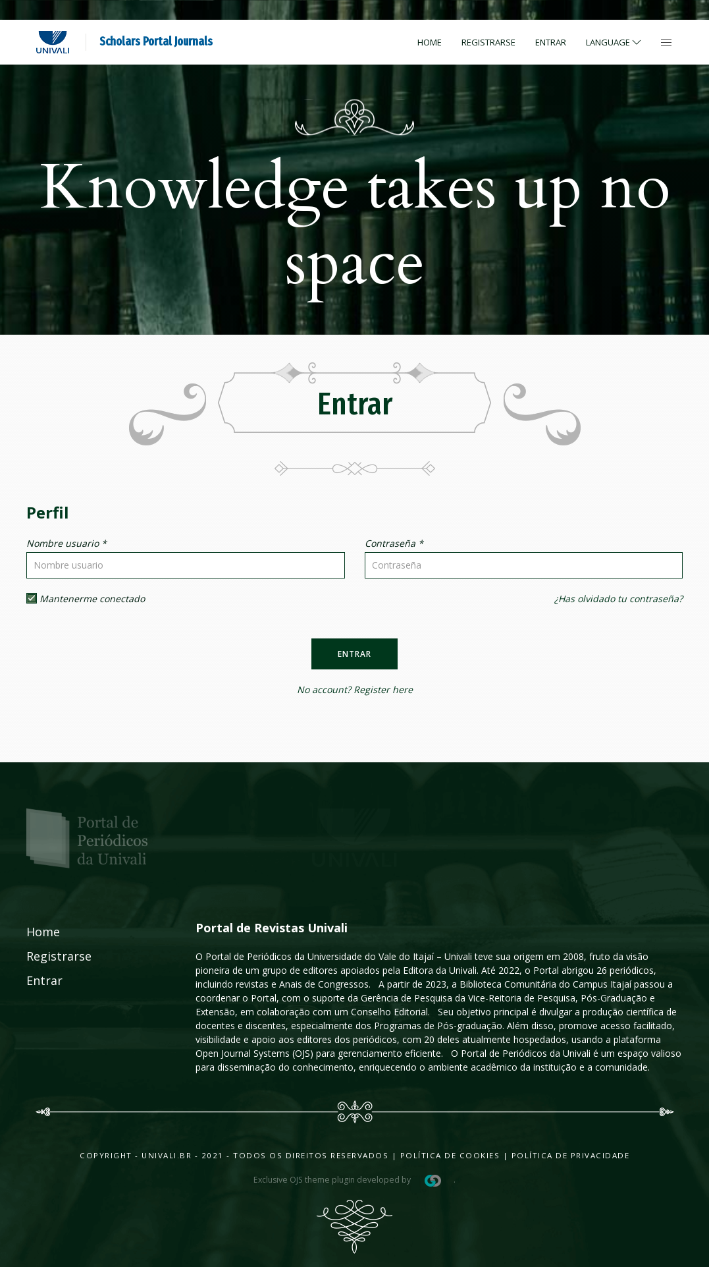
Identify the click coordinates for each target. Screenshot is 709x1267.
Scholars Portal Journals (156, 41)
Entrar (550, 42)
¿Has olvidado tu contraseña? (618, 598)
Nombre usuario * (66, 543)
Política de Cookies (450, 1155)
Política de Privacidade (571, 1155)
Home (429, 42)
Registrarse (488, 42)
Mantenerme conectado (85, 598)
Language (614, 42)
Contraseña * (394, 543)
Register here (383, 689)
